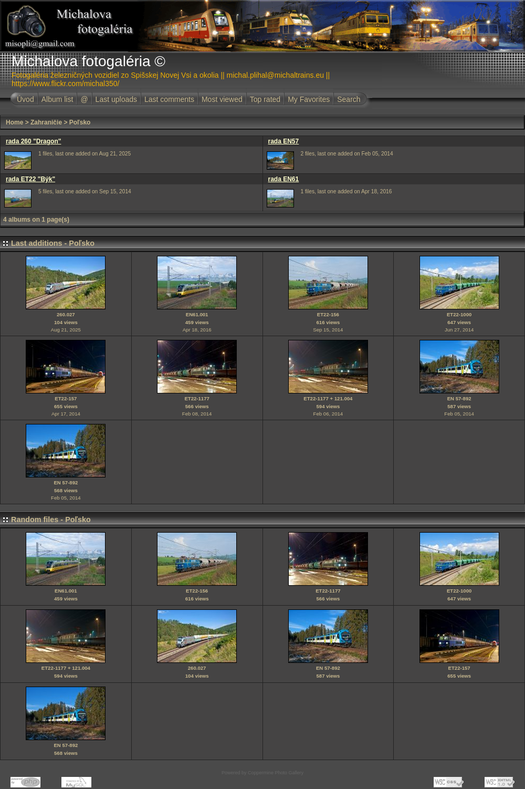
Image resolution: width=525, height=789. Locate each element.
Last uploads (116, 99)
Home (14, 122)
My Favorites (309, 99)
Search (348, 99)
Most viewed (222, 99)
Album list (57, 99)
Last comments (169, 99)
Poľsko (80, 122)
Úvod (25, 99)
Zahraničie (46, 122)
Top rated (265, 99)
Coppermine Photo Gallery (275, 772)
